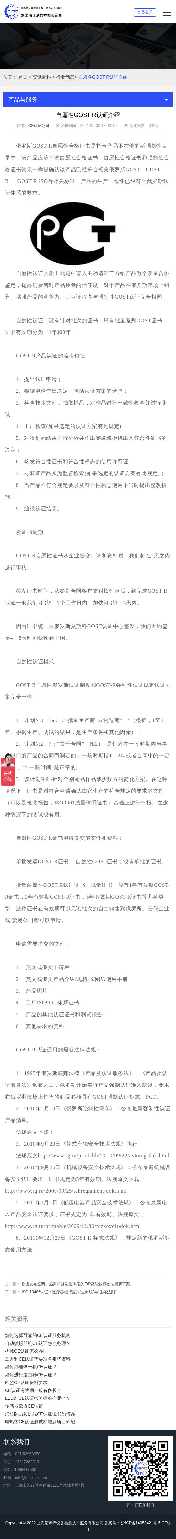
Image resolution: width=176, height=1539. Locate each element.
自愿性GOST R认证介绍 (103, 77)
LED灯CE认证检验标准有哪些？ (38, 1398)
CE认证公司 (39, 126)
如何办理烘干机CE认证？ (31, 1366)
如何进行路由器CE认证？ (31, 1374)
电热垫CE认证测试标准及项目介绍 (40, 1421)
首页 (22, 77)
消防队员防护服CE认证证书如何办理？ (44, 1413)
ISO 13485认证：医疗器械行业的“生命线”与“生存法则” (69, 1292)
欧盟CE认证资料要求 (26, 1382)
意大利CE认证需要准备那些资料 (38, 1359)
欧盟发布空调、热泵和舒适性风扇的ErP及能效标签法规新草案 (76, 1284)
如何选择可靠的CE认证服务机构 (38, 1335)
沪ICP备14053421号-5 (140, 1523)
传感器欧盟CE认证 (24, 1406)
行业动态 (65, 77)
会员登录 (145, 12)
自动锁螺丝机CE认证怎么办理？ (38, 1343)
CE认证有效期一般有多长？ (33, 1390)
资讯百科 (42, 77)
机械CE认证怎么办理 (26, 1351)
